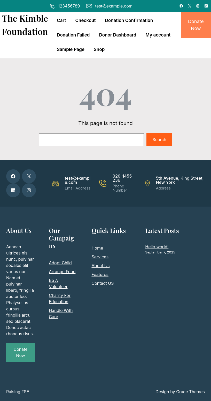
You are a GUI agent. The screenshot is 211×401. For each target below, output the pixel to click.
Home (97, 248)
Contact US (102, 283)
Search (159, 139)
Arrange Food (62, 271)
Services (99, 256)
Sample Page (70, 49)
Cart (61, 20)
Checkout (85, 20)
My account (158, 35)
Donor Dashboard (117, 35)
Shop (99, 49)
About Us (100, 265)
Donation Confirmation (129, 20)
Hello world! (156, 246)
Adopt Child (60, 262)
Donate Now (196, 25)
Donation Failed (73, 35)
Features (99, 274)
